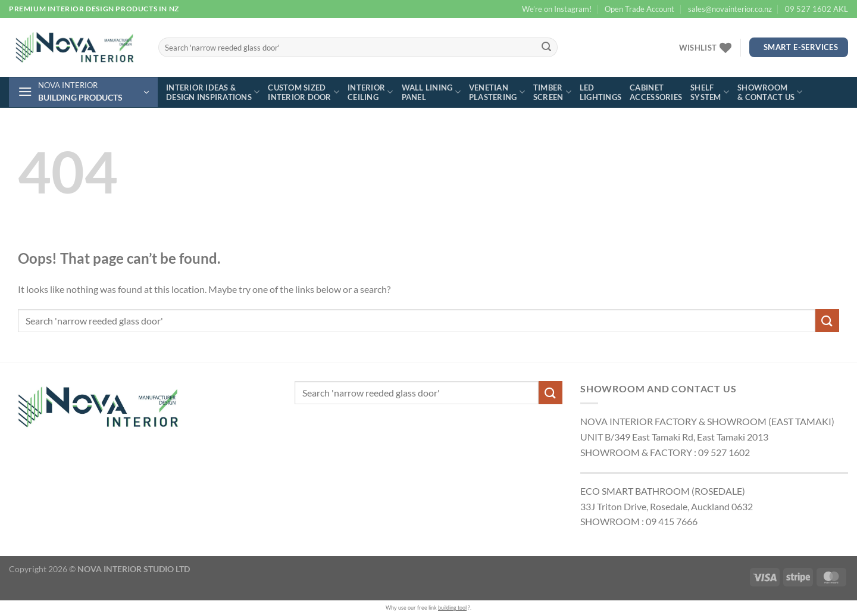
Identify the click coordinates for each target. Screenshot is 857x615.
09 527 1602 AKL (816, 9)
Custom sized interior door (303, 92)
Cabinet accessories (656, 92)
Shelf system (709, 92)
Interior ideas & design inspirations (212, 92)
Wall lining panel (431, 92)
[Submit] (547, 48)
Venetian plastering (497, 92)
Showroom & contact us (770, 92)
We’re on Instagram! (557, 9)
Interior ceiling (370, 92)
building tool (452, 607)
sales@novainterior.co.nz (730, 9)
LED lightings (600, 92)
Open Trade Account (639, 9)
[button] (83, 92)
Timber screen (552, 92)
